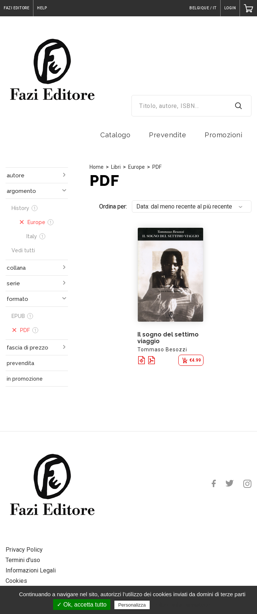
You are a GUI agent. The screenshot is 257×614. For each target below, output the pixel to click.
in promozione (25, 379)
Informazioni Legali (31, 570)
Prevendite (167, 135)
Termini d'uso (23, 560)
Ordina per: (113, 206)
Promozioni (223, 135)
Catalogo (115, 135)
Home (97, 167)
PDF (157, 167)
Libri (116, 167)
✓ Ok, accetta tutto (82, 604)
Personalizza (132, 605)
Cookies (16, 580)
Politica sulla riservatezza (182, 605)
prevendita (20, 363)
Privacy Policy (24, 549)
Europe (136, 167)
